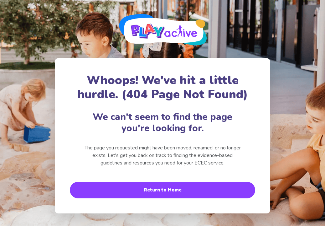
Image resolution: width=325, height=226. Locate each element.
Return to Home (163, 190)
